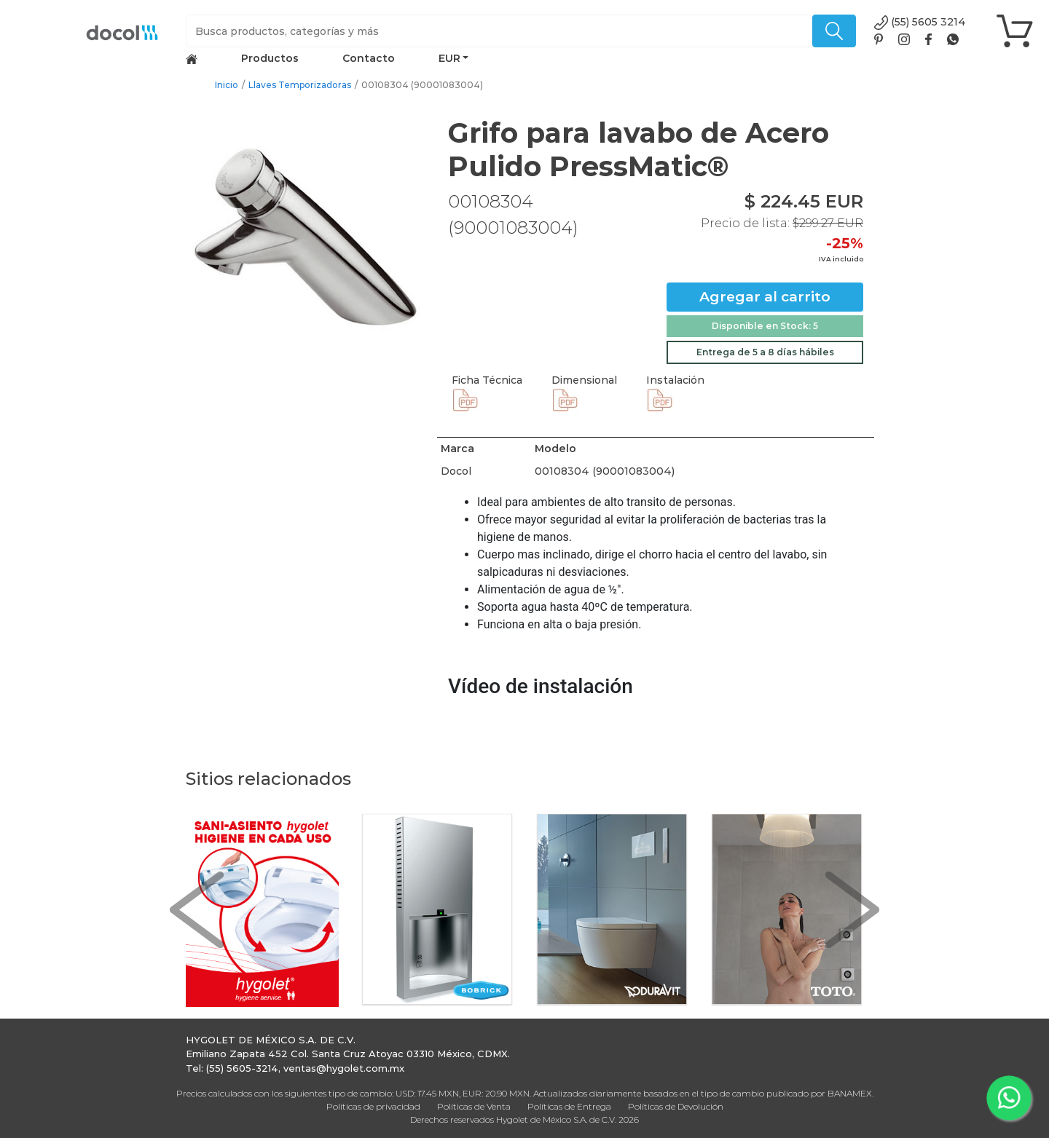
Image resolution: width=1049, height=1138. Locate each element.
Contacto (368, 58)
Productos (270, 58)
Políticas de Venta (474, 1106)
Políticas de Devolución (675, 1106)
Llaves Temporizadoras (299, 84)
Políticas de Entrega (569, 1106)
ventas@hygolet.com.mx (343, 1068)
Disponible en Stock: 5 (765, 325)
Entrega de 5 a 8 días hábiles (765, 352)
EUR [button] (449, 58)
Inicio (226, 84)
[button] (197, 910)
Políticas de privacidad (373, 1106)
